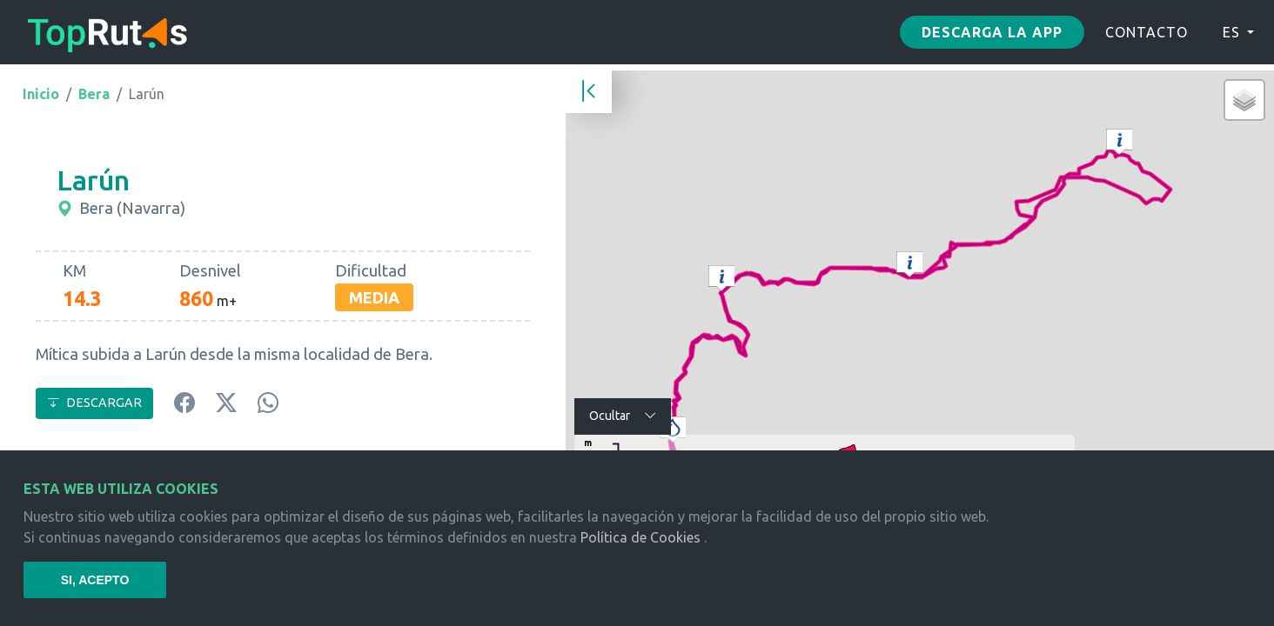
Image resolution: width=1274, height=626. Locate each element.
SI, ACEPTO (95, 580)
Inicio (41, 94)
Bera (94, 94)
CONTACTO (1146, 32)
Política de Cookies (640, 537)
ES (1231, 32)
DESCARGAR (94, 403)
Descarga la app (992, 32)
